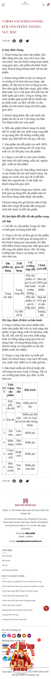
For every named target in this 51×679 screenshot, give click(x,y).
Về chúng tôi (7, 556)
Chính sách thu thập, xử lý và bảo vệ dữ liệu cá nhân (23, 586)
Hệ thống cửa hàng (10, 570)
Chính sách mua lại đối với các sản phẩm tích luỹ (22, 581)
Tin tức (5, 565)
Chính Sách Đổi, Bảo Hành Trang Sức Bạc (18, 600)
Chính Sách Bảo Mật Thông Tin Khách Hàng (20, 591)
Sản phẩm (6, 560)
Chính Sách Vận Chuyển (11, 605)
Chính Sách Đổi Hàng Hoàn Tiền (15, 596)
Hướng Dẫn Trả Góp (10, 615)
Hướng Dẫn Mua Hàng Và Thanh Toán (17, 610)
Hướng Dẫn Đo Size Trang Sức (14, 619)
